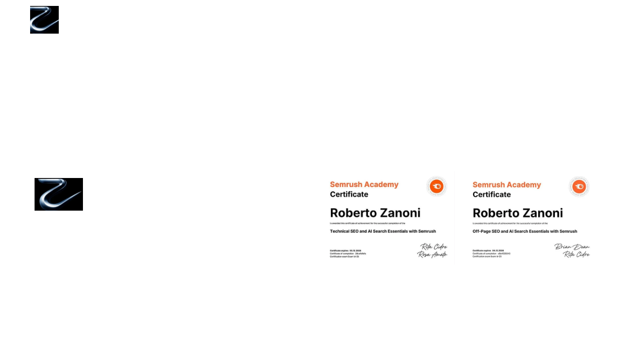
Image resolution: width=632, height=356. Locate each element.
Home (389, 19)
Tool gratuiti (488, 19)
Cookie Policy (135, 210)
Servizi (433, 19)
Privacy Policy (135, 222)
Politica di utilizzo (142, 246)
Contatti (582, 19)
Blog (538, 19)
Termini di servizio (143, 234)
